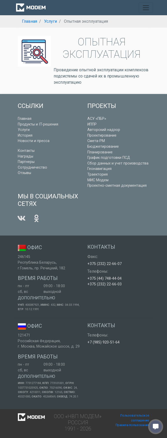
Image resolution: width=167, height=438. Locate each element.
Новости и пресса (33, 141)
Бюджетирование (103, 146)
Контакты (26, 150)
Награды (25, 156)
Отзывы (24, 173)
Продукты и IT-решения (38, 124)
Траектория (97, 174)
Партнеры (26, 162)
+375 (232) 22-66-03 (104, 284)
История (25, 135)
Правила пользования (132, 425)
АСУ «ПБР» (96, 118)
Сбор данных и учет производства (117, 163)
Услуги (24, 130)
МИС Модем (97, 180)
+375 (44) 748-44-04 (104, 278)
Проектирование (101, 135)
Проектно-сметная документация (117, 185)
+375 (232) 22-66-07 (104, 264)
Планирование (100, 152)
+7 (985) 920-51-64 (103, 342)
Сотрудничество (32, 167)
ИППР (92, 124)
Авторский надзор (103, 130)
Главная (24, 118)
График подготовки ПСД (108, 157)
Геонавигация (99, 169)
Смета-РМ (96, 141)
